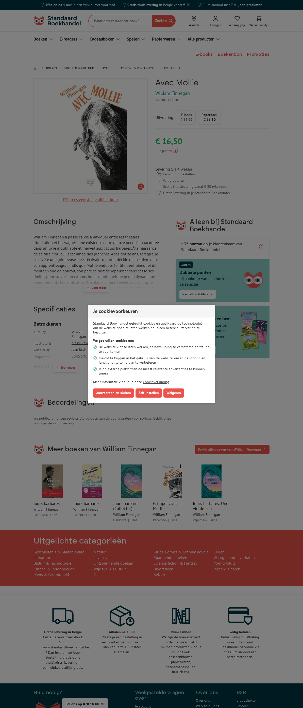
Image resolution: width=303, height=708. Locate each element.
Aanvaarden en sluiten (113, 392)
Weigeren (173, 392)
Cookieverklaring (156, 382)
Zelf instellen (149, 392)
